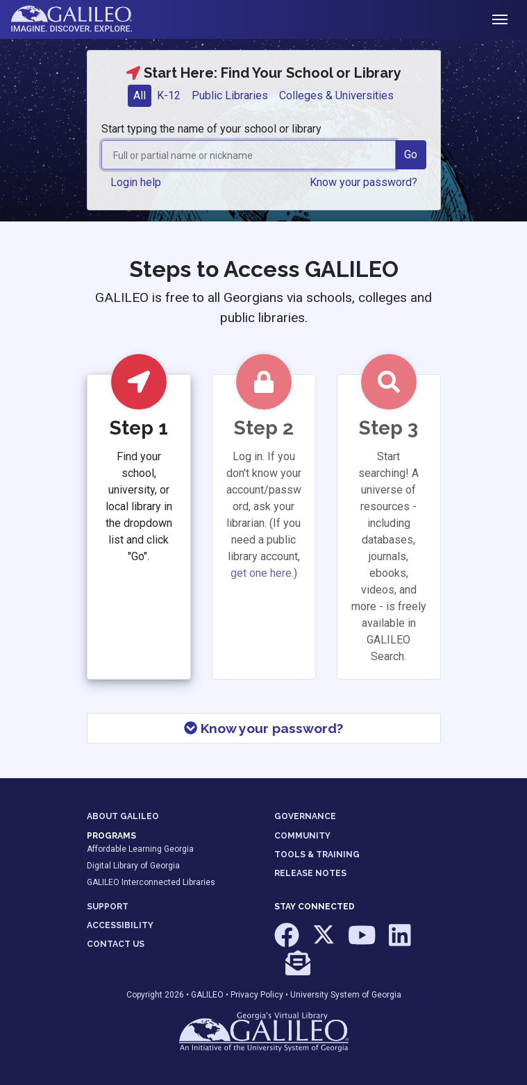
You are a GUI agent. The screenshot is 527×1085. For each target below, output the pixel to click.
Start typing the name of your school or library (211, 128)
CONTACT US (115, 944)
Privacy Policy (257, 995)
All (139, 95)
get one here (261, 573)
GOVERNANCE (305, 816)
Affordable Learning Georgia (140, 849)
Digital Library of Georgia (133, 865)
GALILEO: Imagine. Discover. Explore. (82, 19)
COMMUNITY (302, 836)
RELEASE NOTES (310, 873)
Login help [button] (135, 182)
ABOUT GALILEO (123, 816)
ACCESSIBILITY (120, 925)
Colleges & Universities (336, 95)
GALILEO (207, 995)
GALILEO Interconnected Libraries (151, 882)
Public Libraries (230, 95)
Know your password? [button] (363, 182)
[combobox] (248, 154)
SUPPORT (107, 906)
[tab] (139, 96)
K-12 (169, 95)
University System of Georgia (345, 995)
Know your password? (263, 728)
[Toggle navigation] (500, 19)
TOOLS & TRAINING (317, 854)
